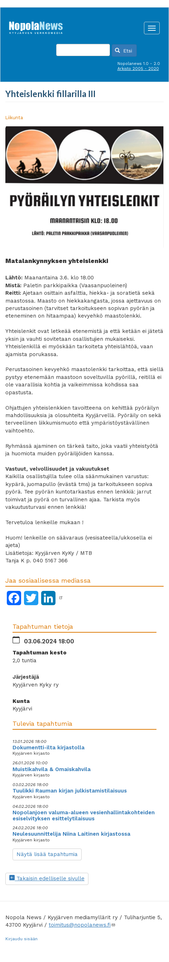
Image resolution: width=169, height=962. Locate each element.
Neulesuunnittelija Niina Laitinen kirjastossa (71, 834)
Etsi (123, 51)
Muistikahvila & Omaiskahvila (52, 769)
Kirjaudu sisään (21, 938)
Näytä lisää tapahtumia (47, 854)
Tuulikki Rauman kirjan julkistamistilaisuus (70, 791)
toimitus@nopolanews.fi (82, 925)
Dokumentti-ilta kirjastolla (48, 747)
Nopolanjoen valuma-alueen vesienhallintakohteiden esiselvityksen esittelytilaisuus (84, 815)
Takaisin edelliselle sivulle (46, 878)
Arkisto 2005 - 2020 (138, 68)
